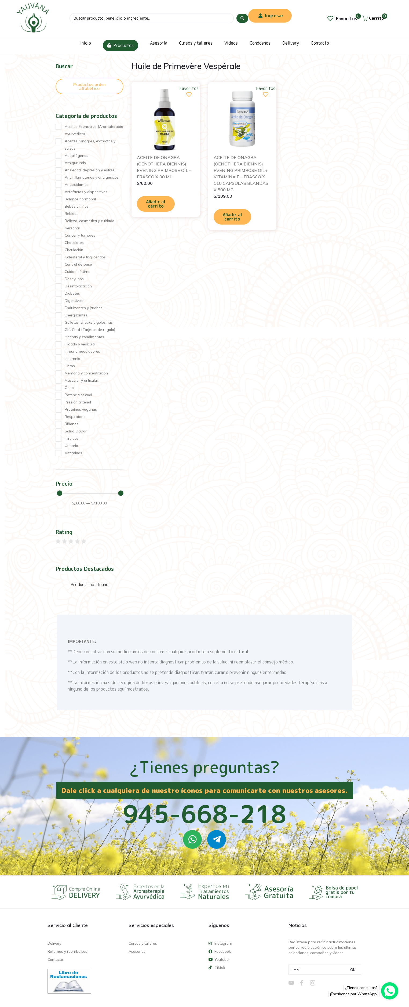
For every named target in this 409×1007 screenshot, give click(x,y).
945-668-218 (204, 814)
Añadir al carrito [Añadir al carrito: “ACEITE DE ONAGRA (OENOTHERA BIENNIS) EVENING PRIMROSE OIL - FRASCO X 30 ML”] (155, 204)
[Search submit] (242, 18)
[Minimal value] (90, 493)
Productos (120, 45)
